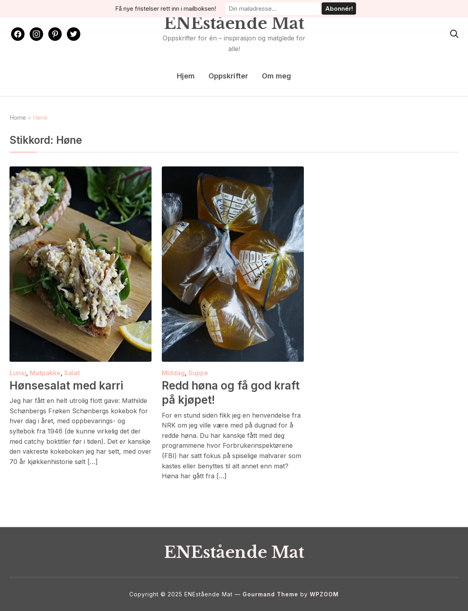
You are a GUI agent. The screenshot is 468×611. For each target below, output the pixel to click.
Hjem (186, 76)
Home (17, 117)
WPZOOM (324, 594)
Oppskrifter (228, 76)
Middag (173, 373)
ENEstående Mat (234, 23)
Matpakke (45, 373)
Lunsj (17, 373)
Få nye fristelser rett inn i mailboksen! (165, 8)
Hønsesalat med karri (66, 385)
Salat (72, 373)
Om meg (276, 76)
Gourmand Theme (270, 594)
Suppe (198, 373)
